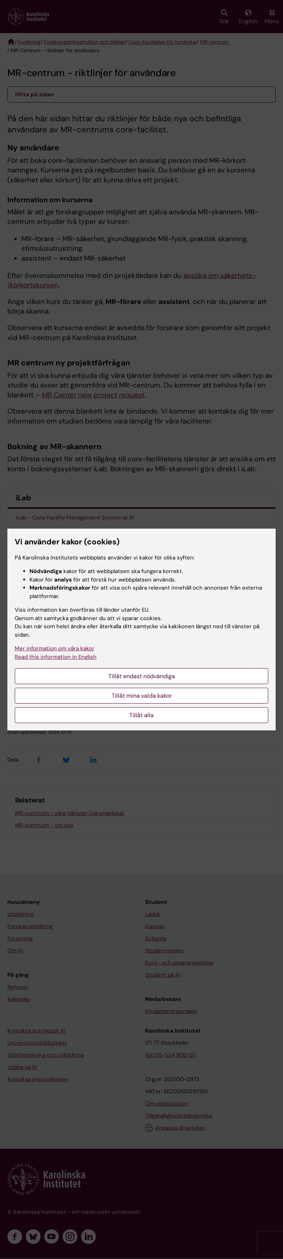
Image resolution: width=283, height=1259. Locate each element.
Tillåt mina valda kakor (142, 696)
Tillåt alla (141, 715)
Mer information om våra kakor (54, 648)
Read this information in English (56, 657)
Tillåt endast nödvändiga (141, 676)
